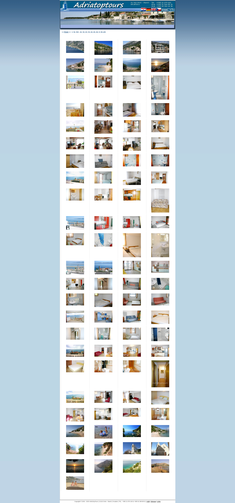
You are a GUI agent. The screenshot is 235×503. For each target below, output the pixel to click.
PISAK (66, 32)
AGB (148, 501)
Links (159, 501)
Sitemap (153, 501)
